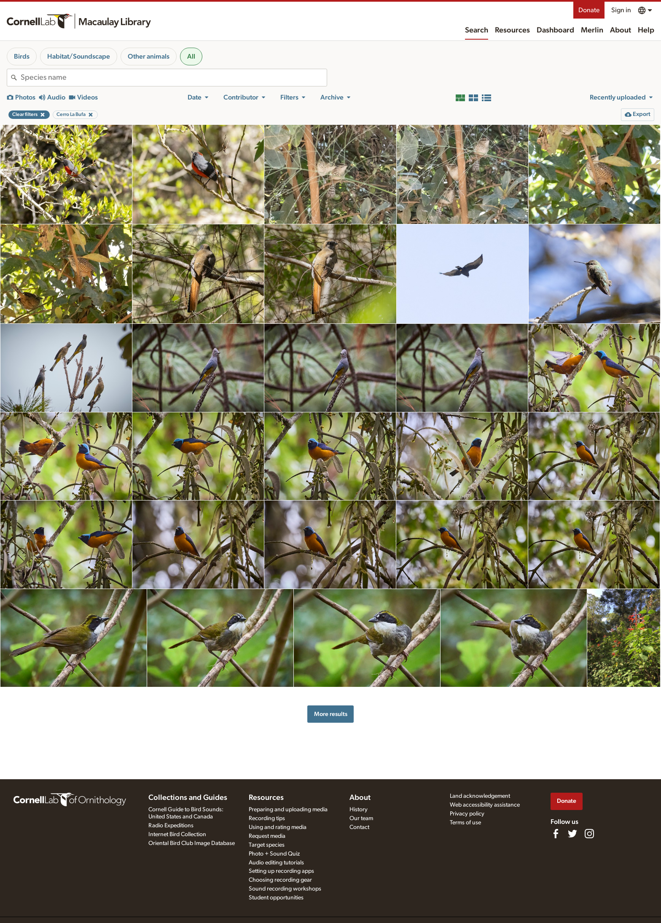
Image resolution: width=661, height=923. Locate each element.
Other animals (148, 56)
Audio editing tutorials (276, 863)
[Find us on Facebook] (556, 834)
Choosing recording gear (280, 880)
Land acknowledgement (480, 796)
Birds (22, 56)
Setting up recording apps (281, 871)
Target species (267, 845)
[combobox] (174, 77)
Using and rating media (277, 827)
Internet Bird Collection (177, 834)
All (191, 56)
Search (476, 30)
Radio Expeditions (170, 826)
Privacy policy (467, 814)
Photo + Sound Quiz (274, 854)
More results (330, 714)
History (358, 810)
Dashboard (555, 30)
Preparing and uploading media (288, 810)
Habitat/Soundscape (78, 56)
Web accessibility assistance (485, 805)
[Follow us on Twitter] (572, 834)
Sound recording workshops (285, 889)
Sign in (621, 10)
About (620, 30)
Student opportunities (276, 898)
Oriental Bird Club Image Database (191, 843)
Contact (359, 827)
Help (646, 30)
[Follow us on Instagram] (589, 834)
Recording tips (267, 818)
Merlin (592, 30)
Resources (512, 30)
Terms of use (465, 823)
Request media (267, 836)
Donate (588, 10)
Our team (361, 818)
